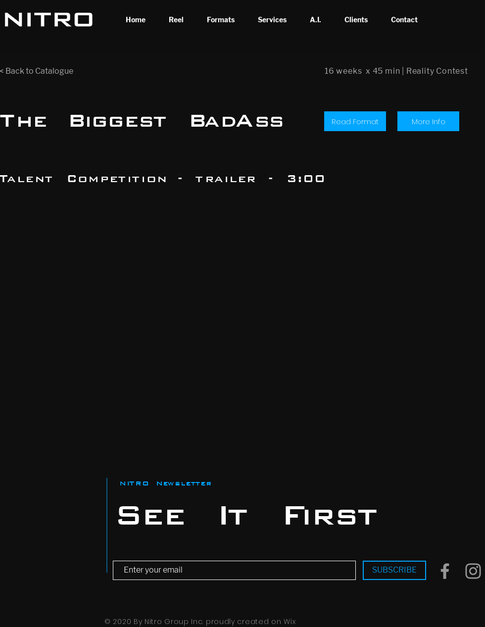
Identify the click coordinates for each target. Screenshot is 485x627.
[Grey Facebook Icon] (445, 571)
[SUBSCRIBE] (394, 570)
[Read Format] (355, 121)
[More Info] (428, 121)
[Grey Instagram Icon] (473, 571)
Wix (289, 622)
